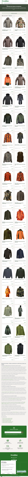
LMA (11, 402)
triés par (6, 15)
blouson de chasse (6, 366)
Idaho (10, 402)
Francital (8, 402)
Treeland (22, 402)
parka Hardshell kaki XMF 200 (5, 379)
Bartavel (5, 402)
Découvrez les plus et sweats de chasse (7, 419)
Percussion (13, 402)
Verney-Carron (18, 398)
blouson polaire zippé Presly (12, 398)
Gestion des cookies (16, 474)
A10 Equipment (11, 379)
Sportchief (16, 402)
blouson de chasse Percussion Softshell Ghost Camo (8, 391)
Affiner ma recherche (14, 13)
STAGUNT (19, 402)
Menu (2, 3)
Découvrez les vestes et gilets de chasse (7, 418)
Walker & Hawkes (6, 403)
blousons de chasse (15, 412)
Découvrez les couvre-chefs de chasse (7, 422)
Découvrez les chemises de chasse (7, 420)
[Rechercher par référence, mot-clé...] (15, 3)
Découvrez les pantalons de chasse (7, 420)
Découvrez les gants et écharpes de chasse (8, 421)
